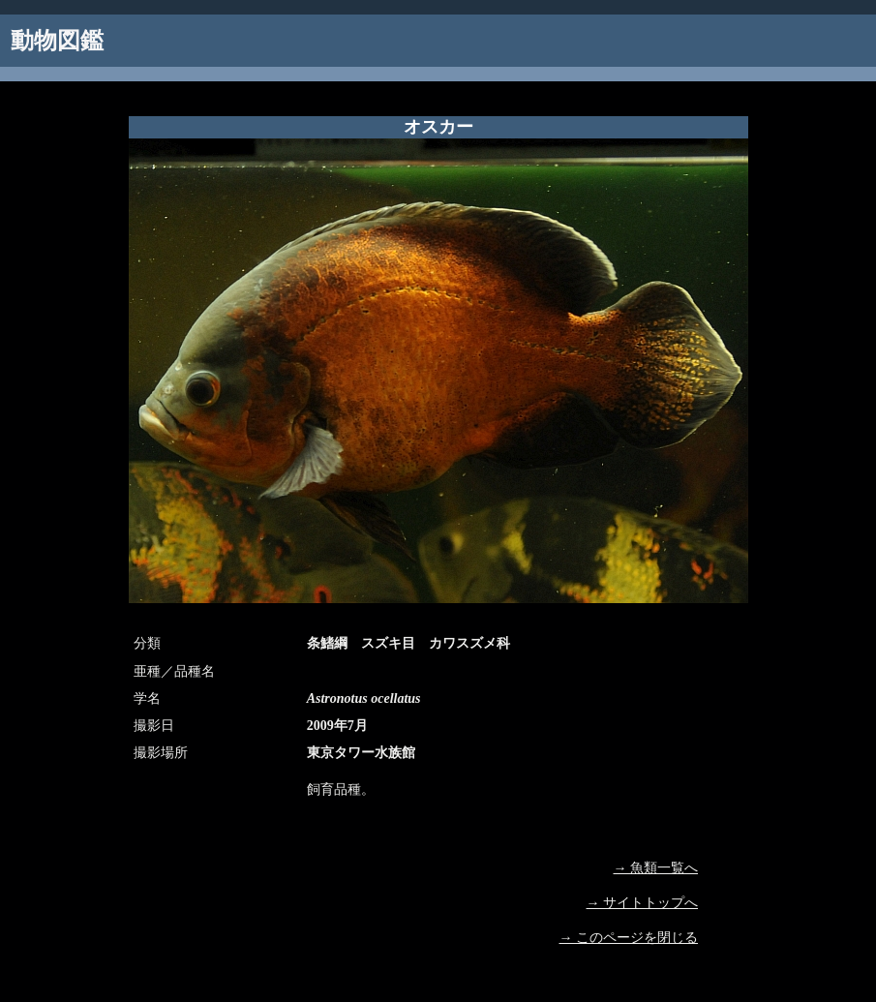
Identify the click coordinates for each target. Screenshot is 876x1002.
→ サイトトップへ (643, 903)
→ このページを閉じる (629, 937)
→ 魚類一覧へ (656, 868)
